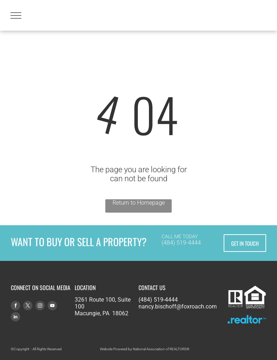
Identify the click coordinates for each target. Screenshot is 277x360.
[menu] (15, 15)
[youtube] (52, 306)
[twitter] (27, 306)
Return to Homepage (139, 202)
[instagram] (40, 306)
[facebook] (15, 306)
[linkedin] (15, 317)
